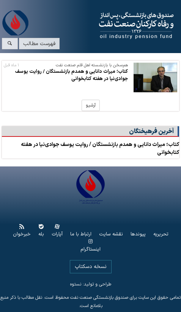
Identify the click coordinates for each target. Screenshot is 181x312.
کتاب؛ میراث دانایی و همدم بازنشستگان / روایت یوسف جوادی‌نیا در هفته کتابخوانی (71, 75)
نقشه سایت (111, 234)
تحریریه (160, 234)
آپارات (57, 234)
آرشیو (91, 105)
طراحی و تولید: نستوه (90, 284)
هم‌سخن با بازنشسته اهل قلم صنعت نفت (92, 65)
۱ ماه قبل (11, 65)
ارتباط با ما (80, 234)
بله (41, 234)
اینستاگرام (90, 249)
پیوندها (138, 234)
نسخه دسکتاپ (91, 267)
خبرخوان (22, 234)
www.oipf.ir (106, 26)
